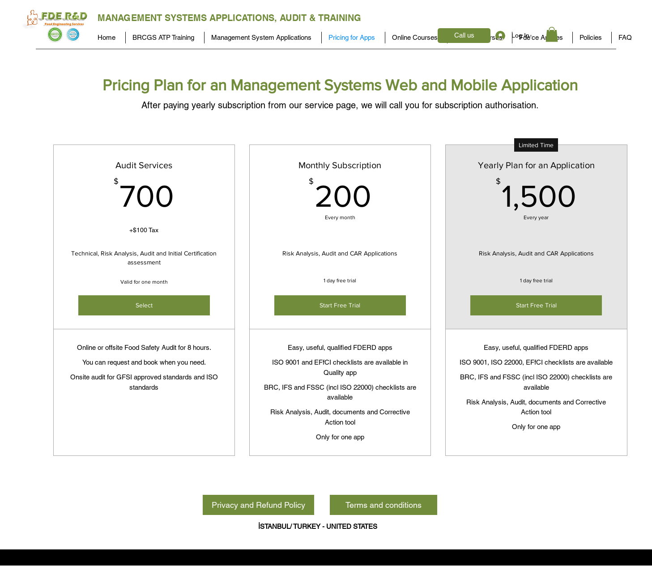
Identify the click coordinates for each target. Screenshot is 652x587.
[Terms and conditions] (383, 505)
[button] (551, 34)
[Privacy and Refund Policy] (258, 505)
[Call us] (464, 35)
